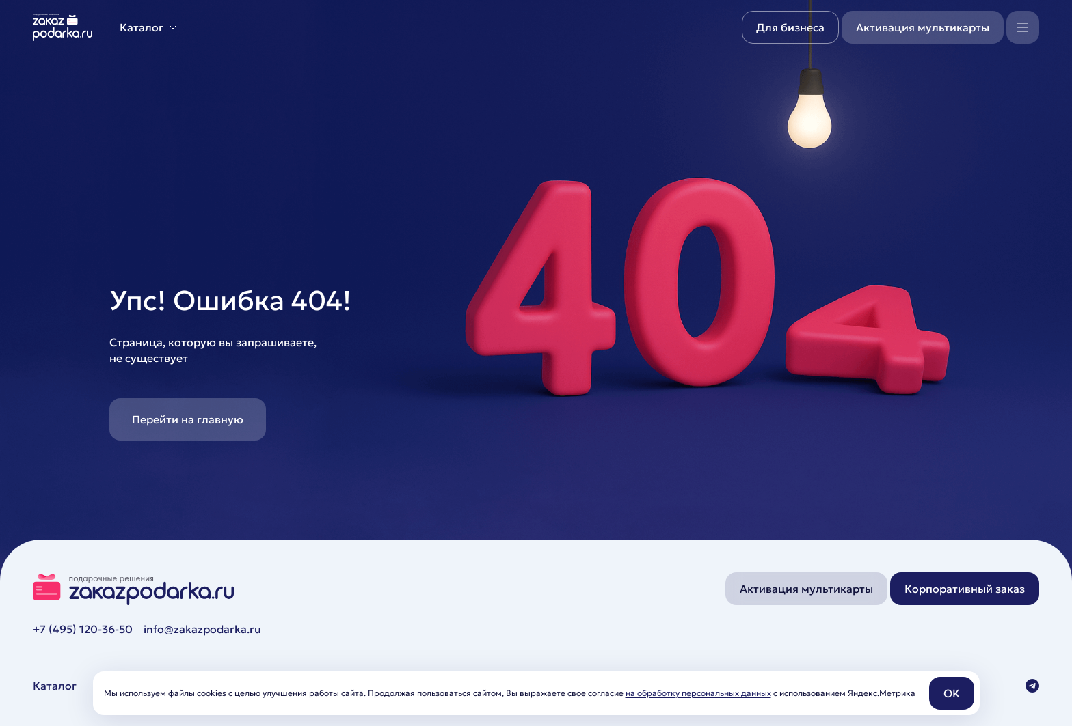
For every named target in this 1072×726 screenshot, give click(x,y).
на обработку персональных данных (698, 693)
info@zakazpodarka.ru (202, 629)
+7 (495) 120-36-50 (83, 629)
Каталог (55, 686)
